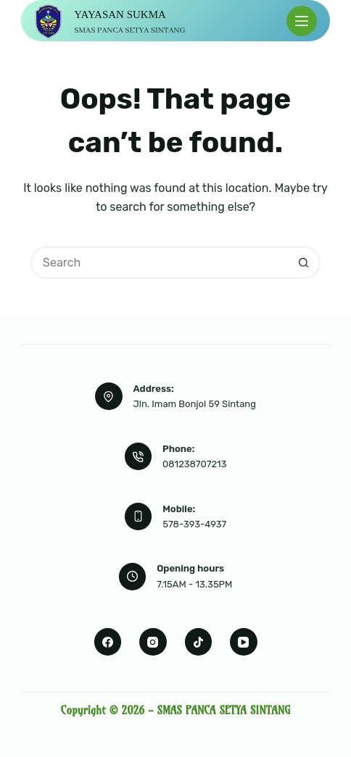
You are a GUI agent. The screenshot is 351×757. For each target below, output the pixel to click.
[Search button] (304, 262)
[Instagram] (153, 642)
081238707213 (194, 464)
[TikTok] (198, 642)
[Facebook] (108, 642)
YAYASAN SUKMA (120, 14)
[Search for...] (159, 262)
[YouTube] (243, 642)
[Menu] (301, 21)
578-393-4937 (194, 524)
